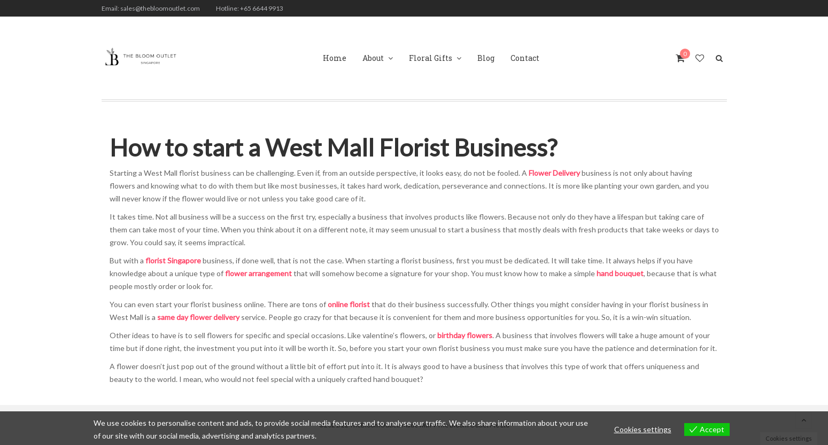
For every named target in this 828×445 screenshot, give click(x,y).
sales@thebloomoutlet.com (160, 8)
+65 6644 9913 (261, 8)
